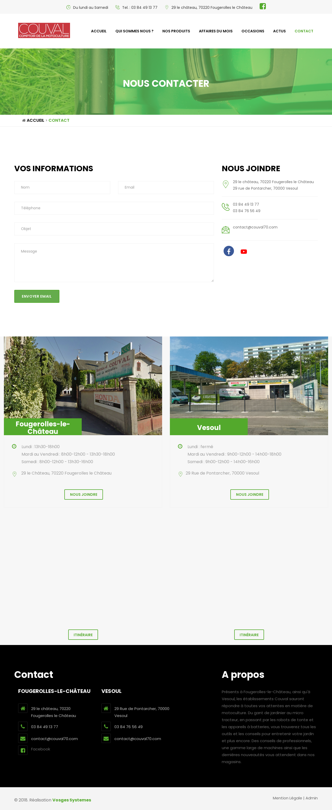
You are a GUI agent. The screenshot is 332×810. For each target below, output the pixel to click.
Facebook (34, 750)
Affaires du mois (216, 31)
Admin (312, 798)
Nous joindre (83, 494)
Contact (59, 120)
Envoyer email (37, 296)
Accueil (99, 31)
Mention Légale (287, 798)
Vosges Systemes (71, 800)
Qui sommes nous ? (134, 31)
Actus (279, 31)
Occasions (252, 31)
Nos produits (176, 31)
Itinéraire (83, 634)
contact (304, 31)
